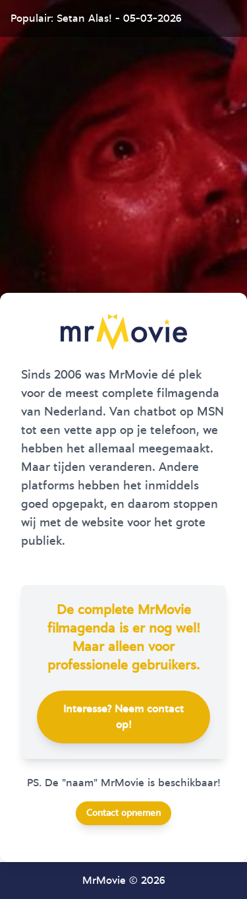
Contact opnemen (123, 813)
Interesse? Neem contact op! (123, 717)
